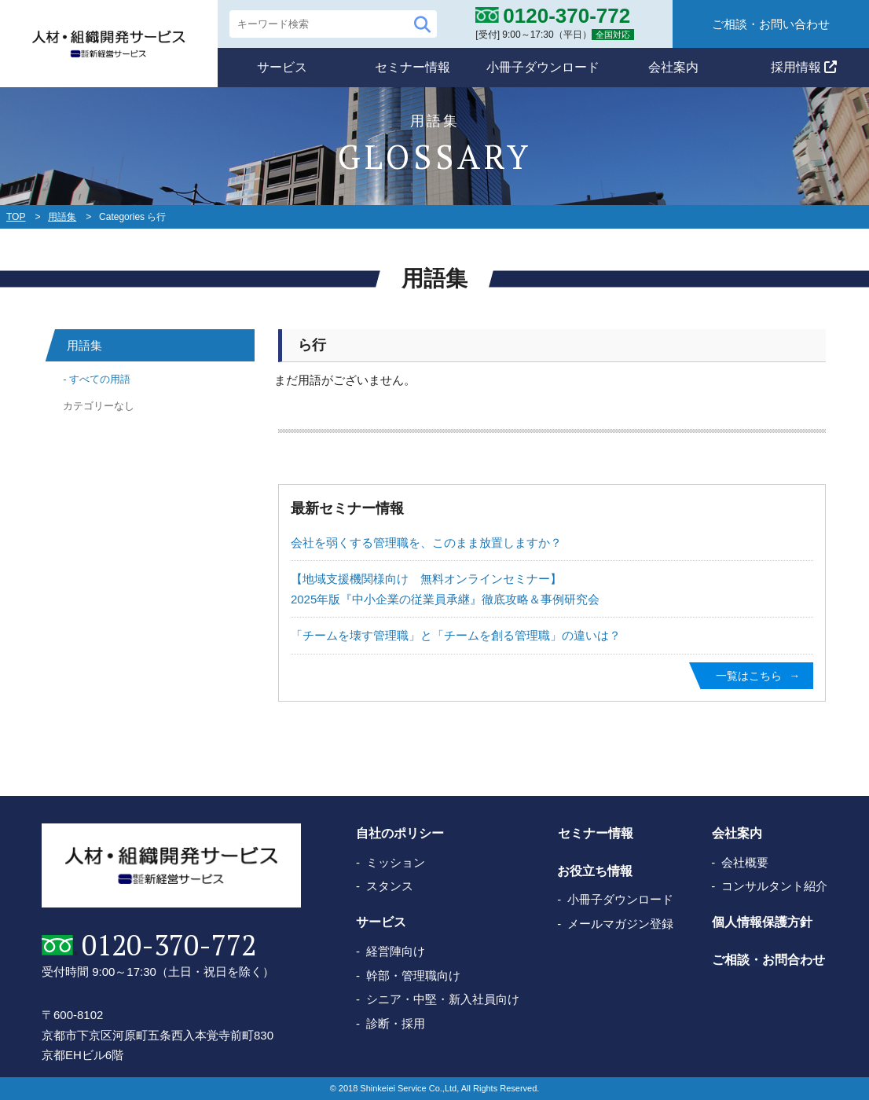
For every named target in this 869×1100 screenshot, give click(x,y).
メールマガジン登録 (620, 923)
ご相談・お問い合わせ (771, 24)
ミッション (395, 862)
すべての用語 (99, 379)
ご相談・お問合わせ (767, 959)
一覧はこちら (749, 675)
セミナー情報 (412, 67)
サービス (282, 67)
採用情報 (804, 67)
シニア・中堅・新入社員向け (442, 999)
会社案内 (673, 67)
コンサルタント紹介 (774, 886)
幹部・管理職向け (413, 975)
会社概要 (744, 862)
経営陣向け (395, 951)
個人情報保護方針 (761, 923)
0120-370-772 (168, 945)
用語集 (62, 216)
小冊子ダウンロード (543, 67)
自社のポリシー (400, 834)
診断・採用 (395, 1023)
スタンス (389, 886)
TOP (15, 216)
